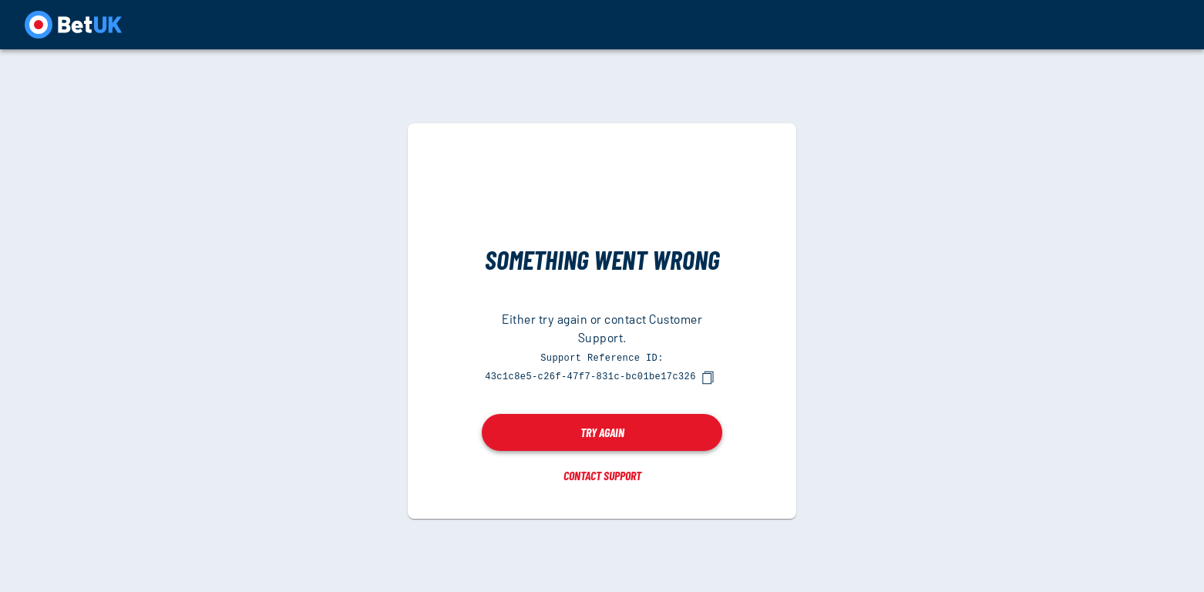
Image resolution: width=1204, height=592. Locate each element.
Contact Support (602, 474)
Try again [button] (602, 431)
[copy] (707, 376)
